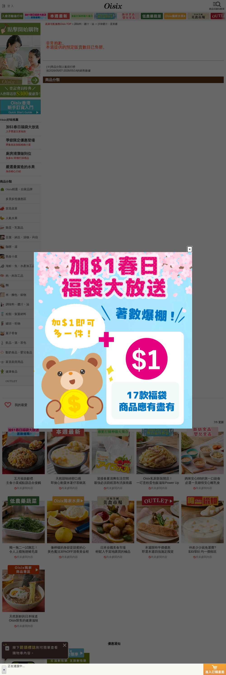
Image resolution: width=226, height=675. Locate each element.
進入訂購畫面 (214, 669)
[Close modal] (189, 249)
